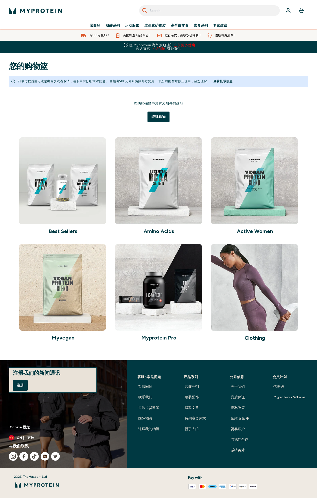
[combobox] (209, 10)
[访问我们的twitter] (55, 456)
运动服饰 (132, 25)
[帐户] (288, 10)
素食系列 (201, 25)
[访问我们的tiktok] (34, 456)
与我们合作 (239, 439)
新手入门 (192, 429)
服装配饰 (192, 397)
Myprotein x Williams (289, 397)
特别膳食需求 (195, 418)
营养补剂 (192, 386)
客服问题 (145, 386)
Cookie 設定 (20, 427)
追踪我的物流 (148, 429)
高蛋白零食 (179, 25)
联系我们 (145, 397)
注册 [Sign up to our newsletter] (20, 385)
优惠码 (278, 386)
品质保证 (238, 397)
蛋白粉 (95, 25)
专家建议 (220, 25)
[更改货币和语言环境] (63, 437)
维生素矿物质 (155, 25)
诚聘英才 (238, 450)
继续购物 (158, 117)
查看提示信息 (223, 81)
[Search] (145, 10)
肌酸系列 (113, 25)
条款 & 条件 (240, 418)
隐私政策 (238, 408)
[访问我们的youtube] (45, 456)
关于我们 (238, 386)
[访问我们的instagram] (13, 456)
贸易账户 (238, 429)
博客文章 (192, 408)
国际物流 (145, 418)
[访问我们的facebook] (23, 456)
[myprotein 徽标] (35, 10)
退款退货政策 (148, 408)
